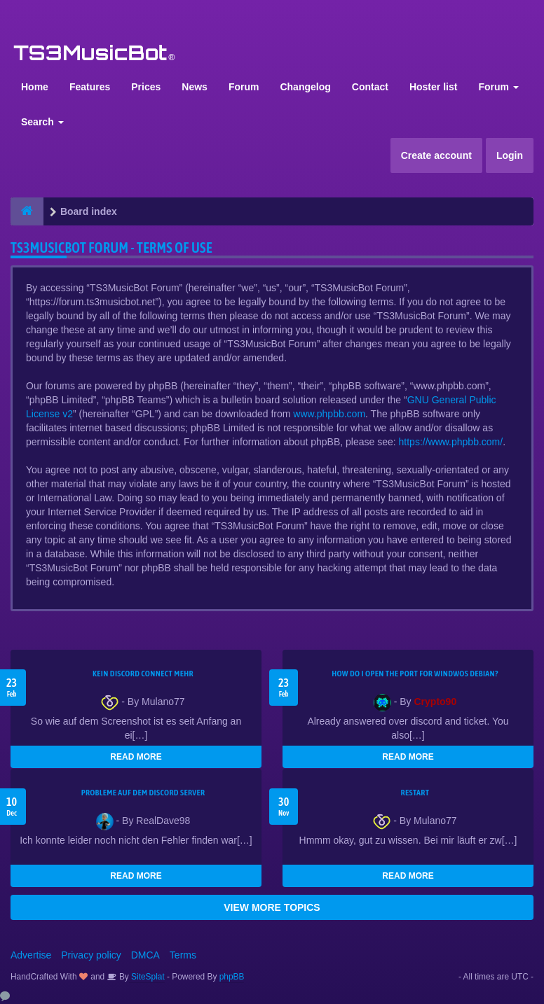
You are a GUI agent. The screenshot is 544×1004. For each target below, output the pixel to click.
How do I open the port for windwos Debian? (415, 673)
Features (89, 86)
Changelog (305, 86)
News (195, 86)
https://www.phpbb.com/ (451, 441)
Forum (244, 86)
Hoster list (433, 86)
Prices (146, 86)
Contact (370, 86)
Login (509, 155)
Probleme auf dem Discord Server (143, 792)
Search (42, 121)
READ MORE (135, 757)
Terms (183, 955)
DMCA (145, 955)
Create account (436, 155)
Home (34, 86)
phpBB (232, 977)
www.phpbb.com (329, 413)
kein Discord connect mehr (143, 673)
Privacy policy (91, 955)
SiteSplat (147, 977)
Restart (415, 792)
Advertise (31, 955)
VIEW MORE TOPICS (272, 907)
